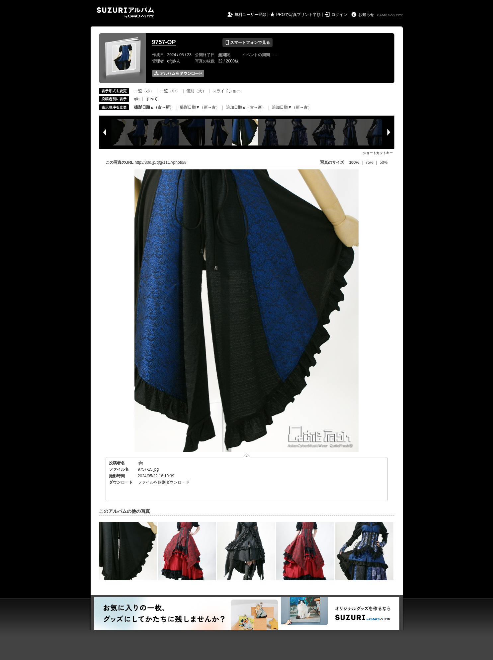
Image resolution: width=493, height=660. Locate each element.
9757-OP (164, 42)
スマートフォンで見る (247, 42)
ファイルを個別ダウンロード (164, 482)
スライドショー (226, 91)
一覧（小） (144, 91)
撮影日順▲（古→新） (154, 107)
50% (383, 162)
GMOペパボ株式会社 (390, 15)
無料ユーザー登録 (250, 14)
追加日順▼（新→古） (292, 107)
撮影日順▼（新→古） (200, 107)
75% (370, 162)
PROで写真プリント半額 (298, 14)
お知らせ (366, 14)
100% (354, 162)
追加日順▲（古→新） (246, 107)
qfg (137, 99)
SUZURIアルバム (125, 12)
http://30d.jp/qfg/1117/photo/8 (161, 162)
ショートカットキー (378, 153)
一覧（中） (170, 91)
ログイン (339, 14)
